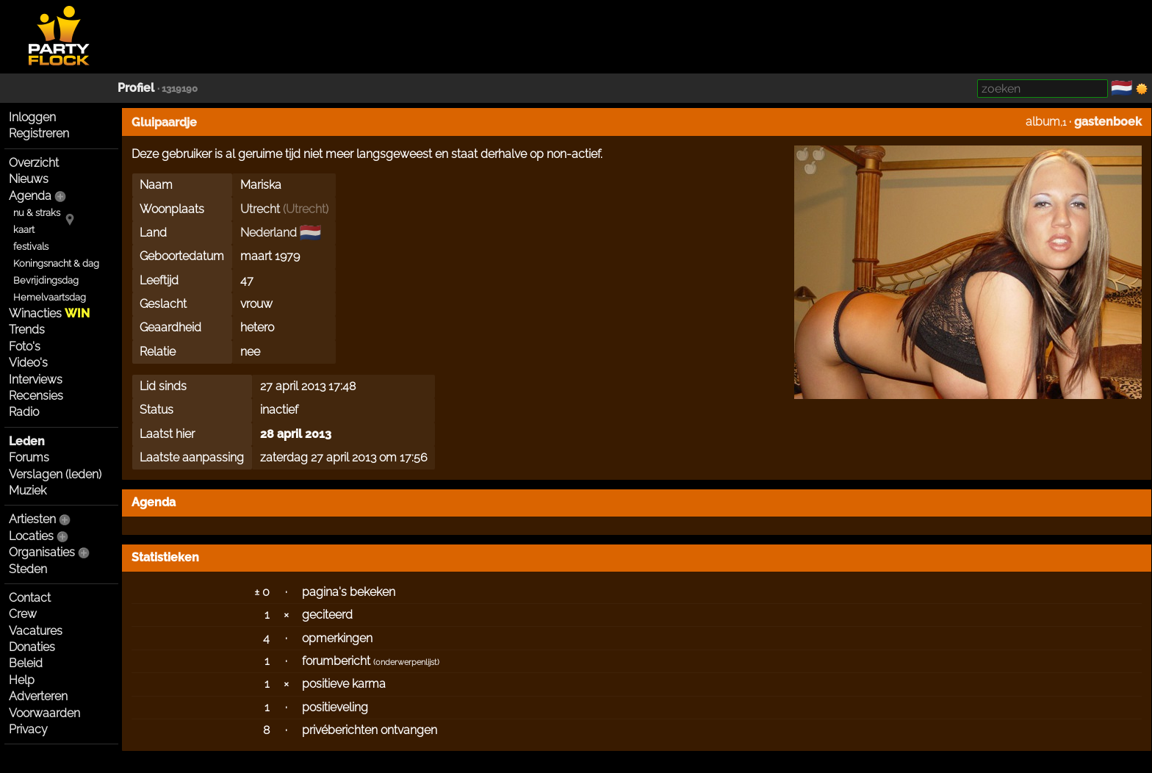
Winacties (49, 313)
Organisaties (42, 552)
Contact (30, 598)
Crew (23, 614)
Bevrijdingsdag (46, 280)
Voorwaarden (44, 713)
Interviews (35, 379)
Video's (28, 363)
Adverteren (38, 696)
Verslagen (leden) (55, 474)
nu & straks (36, 212)
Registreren (39, 133)
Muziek (27, 490)
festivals (30, 246)
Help (22, 680)
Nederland (268, 233)
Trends (27, 330)
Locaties (31, 536)
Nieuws (28, 179)
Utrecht (260, 209)
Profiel (136, 88)
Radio (24, 412)
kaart (24, 229)
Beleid (26, 663)
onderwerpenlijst (406, 662)
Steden (28, 569)
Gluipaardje (164, 122)
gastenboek (1108, 122)
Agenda (30, 196)
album (1043, 122)
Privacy (28, 729)
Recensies (36, 396)
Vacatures (35, 631)
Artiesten (32, 519)
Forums (29, 457)
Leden (27, 441)
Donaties (32, 647)
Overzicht (34, 163)
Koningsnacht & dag (56, 263)
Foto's (24, 346)
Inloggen (32, 117)
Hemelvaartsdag (49, 297)
